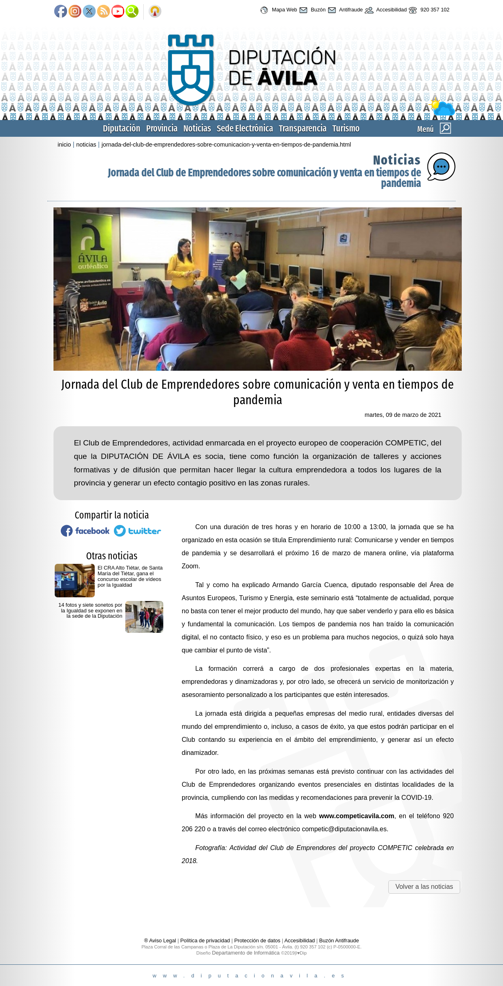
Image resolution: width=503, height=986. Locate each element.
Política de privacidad (205, 940)
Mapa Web (277, 10)
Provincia (162, 128)
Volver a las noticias (424, 886)
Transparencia (303, 128)
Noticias (197, 128)
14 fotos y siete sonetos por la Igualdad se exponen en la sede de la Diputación (90, 610)
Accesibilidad (385, 10)
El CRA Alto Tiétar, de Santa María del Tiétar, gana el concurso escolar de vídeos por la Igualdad (130, 576)
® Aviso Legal (161, 940)
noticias (86, 144)
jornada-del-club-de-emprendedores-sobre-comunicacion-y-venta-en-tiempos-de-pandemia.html (226, 144)
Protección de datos (257, 940)
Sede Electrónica (245, 128)
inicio (64, 144)
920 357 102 (428, 10)
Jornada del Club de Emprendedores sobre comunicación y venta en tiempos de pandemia (264, 178)
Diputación (121, 128)
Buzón (311, 10)
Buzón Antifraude (339, 940)
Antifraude (344, 10)
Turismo (346, 128)
